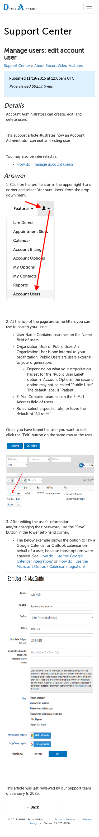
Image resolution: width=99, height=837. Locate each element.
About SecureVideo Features (58, 66)
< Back (33, 807)
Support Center (17, 66)
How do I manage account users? (45, 164)
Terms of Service (65, 819)
